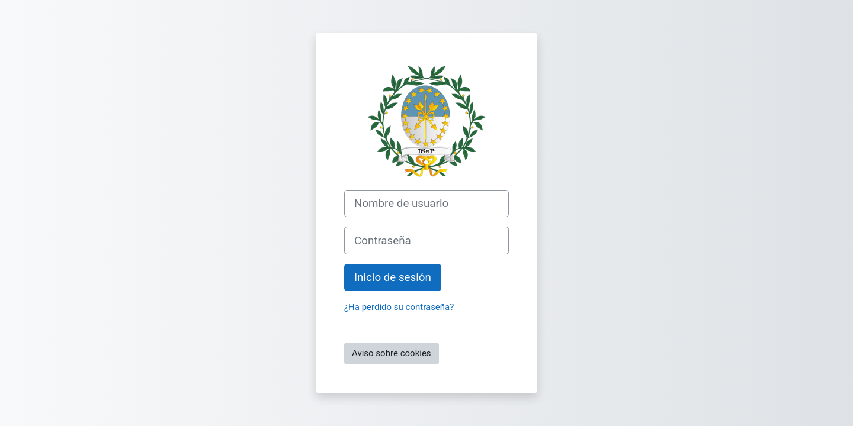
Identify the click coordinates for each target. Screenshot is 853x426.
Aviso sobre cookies (391, 353)
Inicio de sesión (392, 277)
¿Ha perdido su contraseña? (399, 307)
